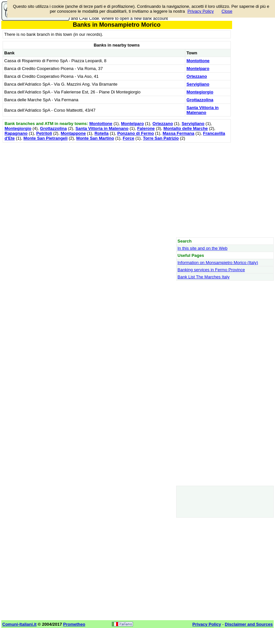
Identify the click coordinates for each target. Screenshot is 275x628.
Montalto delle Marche (186, 128)
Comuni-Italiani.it (19, 624)
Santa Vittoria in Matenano (203, 110)
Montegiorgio (200, 92)
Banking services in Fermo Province (211, 269)
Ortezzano (197, 76)
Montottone (198, 60)
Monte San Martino (95, 138)
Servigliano (198, 84)
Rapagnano (16, 133)
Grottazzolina (200, 99)
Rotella (102, 133)
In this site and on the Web (202, 248)
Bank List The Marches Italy (203, 276)
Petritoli (44, 133)
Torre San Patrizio (161, 138)
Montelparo (198, 68)
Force (128, 138)
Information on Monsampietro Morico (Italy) (217, 262)
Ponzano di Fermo (135, 133)
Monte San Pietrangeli (45, 138)
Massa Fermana (178, 133)
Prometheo (74, 624)
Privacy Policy (201, 11)
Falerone (146, 128)
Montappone (73, 133)
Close (227, 11)
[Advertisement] (116, 189)
